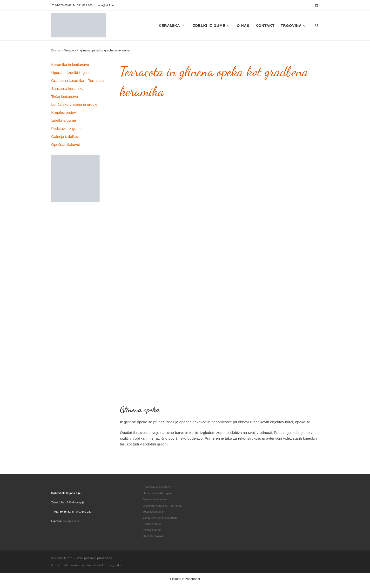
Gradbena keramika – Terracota (77, 80)
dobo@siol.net (71, 520)
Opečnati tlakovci (65, 144)
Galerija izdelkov (65, 136)
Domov (56, 50)
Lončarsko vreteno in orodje (74, 104)
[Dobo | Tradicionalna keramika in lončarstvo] (78, 24)
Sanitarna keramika (67, 88)
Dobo (68, 558)
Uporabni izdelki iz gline (71, 72)
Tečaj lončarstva (64, 96)
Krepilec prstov (63, 112)
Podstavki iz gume (66, 129)
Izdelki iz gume (63, 120)
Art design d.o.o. (113, 565)
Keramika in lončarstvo (70, 65)
